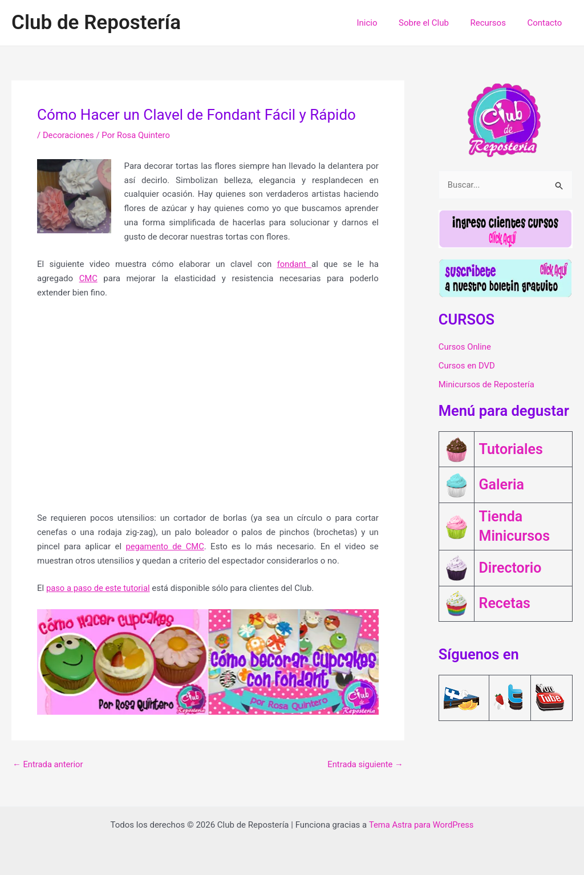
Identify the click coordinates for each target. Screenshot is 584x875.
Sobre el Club (434, 23)
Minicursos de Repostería (487, 385)
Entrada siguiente (364, 764)
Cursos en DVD (467, 366)
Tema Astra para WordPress (421, 825)
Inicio (382, 23)
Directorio (510, 565)
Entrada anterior (48, 764)
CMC (88, 278)
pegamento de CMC (165, 546)
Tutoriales (511, 449)
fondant (294, 264)
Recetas (505, 600)
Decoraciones (69, 135)
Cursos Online (465, 347)
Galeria (501, 483)
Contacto (546, 23)
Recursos (494, 23)
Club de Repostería (96, 22)
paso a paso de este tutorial (99, 588)
